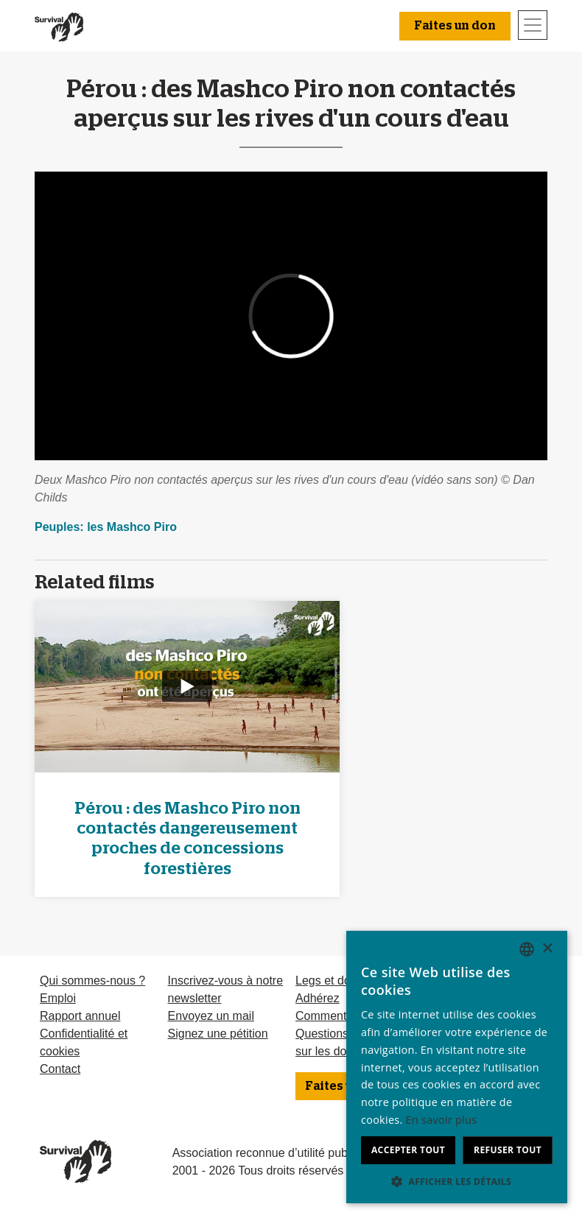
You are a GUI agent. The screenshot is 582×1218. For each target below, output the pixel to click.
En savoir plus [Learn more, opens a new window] (441, 1120)
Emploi (58, 998)
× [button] (547, 948)
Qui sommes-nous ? (92, 980)
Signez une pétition (218, 1033)
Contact (60, 1069)
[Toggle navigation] (532, 25)
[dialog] (456, 1067)
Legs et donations (341, 980)
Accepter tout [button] (408, 1150)
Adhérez (317, 998)
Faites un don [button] (455, 26)
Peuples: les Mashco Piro (106, 527)
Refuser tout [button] (507, 1150)
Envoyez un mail (211, 1016)
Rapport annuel (80, 1016)
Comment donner (341, 1016)
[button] (457, 1181)
